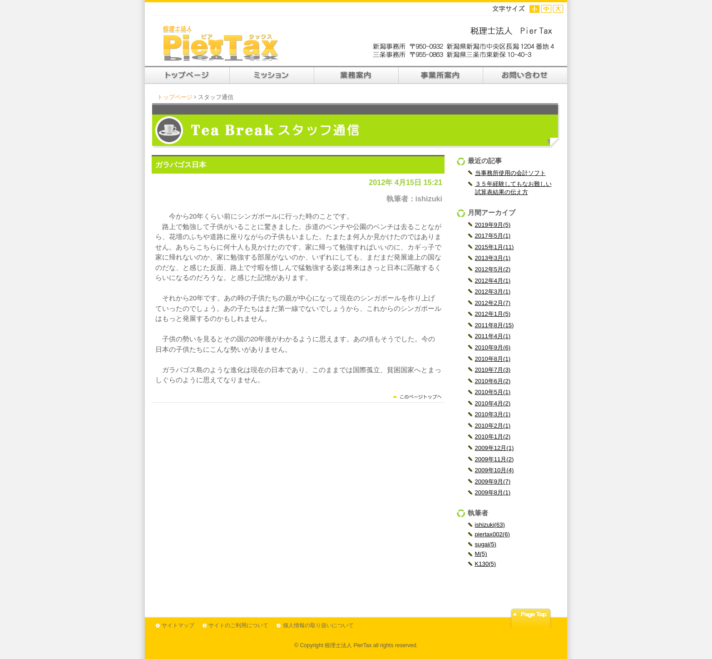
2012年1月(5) (492, 313)
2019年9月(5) (492, 224)
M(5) (481, 553)
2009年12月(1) (494, 447)
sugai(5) (485, 544)
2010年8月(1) (492, 358)
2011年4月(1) (492, 336)
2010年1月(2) (492, 436)
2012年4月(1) (492, 280)
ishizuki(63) (490, 524)
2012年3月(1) (492, 291)
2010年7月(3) (492, 369)
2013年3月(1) (492, 258)
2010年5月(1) (492, 392)
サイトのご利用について (238, 625)
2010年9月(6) (492, 347)
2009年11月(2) (494, 459)
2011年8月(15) (494, 325)
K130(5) (485, 563)
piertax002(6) (492, 534)
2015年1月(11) (494, 247)
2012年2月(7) (492, 303)
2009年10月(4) (494, 470)
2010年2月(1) (492, 425)
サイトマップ (178, 625)
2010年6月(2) (492, 381)
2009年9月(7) (492, 481)
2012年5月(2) (492, 269)
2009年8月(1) (492, 492)
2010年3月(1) (492, 414)
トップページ (175, 97)
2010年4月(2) (492, 403)
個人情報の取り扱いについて (318, 625)
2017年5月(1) (492, 235)
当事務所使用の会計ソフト (510, 173)
